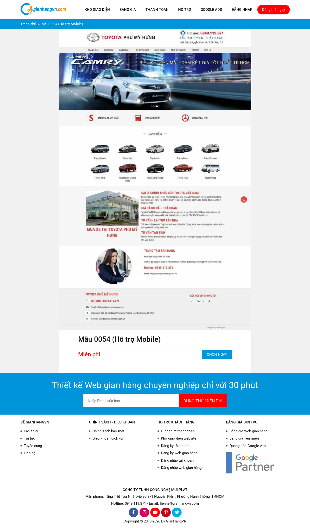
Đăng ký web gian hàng (179, 453)
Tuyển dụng (33, 446)
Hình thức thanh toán (178, 431)
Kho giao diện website (178, 438)
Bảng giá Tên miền (244, 438)
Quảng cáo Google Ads (247, 446)
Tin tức (29, 438)
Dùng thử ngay (273, 9)
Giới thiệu (31, 431)
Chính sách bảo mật (108, 431)
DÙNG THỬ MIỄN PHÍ (202, 400)
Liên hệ (29, 453)
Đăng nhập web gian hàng (181, 468)
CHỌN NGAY (217, 354)
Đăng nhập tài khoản (177, 460)
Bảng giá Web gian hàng (248, 431)
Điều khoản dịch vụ (107, 438)
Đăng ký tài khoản (175, 446)
